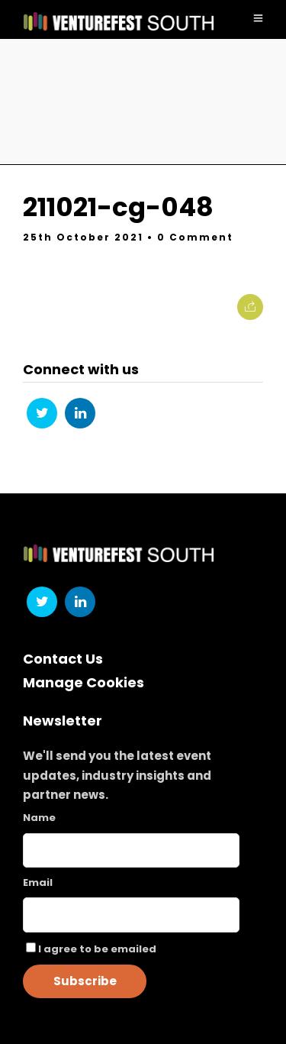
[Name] (131, 850)
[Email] (131, 914)
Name (39, 817)
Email (38, 882)
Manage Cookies (83, 682)
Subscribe (85, 981)
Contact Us (63, 658)
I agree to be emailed (97, 949)
